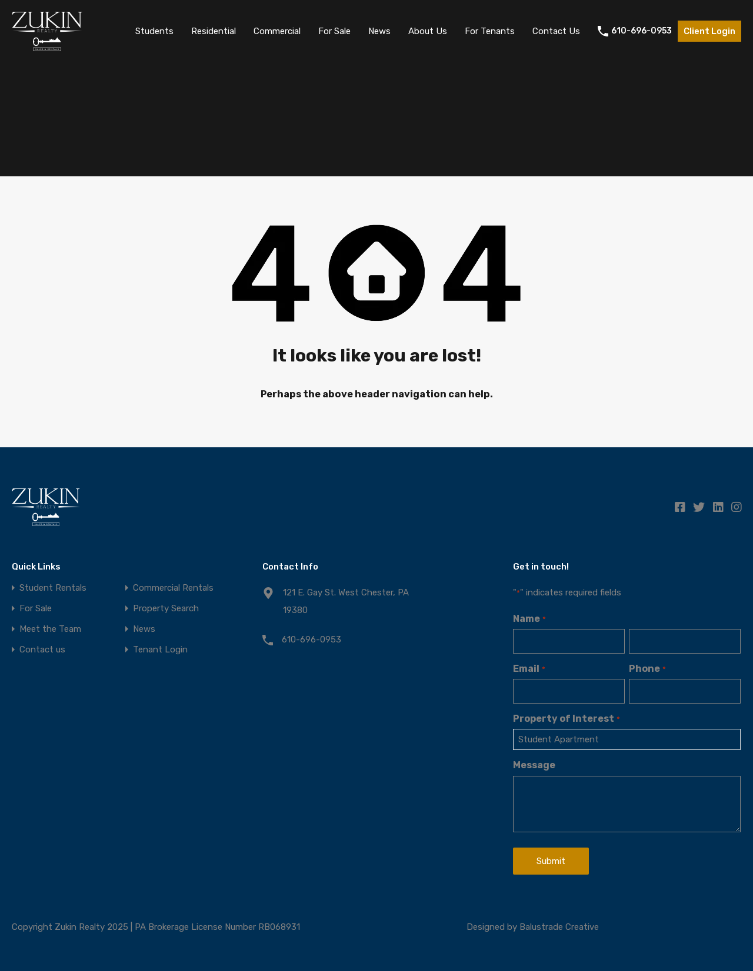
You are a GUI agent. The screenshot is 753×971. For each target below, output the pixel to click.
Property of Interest (566, 718)
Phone (647, 668)
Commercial (277, 31)
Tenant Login (160, 649)
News (379, 31)
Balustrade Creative (559, 927)
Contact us (42, 649)
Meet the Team (50, 629)
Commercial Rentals (173, 588)
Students (154, 31)
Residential (213, 31)
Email (529, 668)
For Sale (334, 31)
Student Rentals (52, 588)
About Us (427, 31)
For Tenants (490, 31)
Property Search (166, 608)
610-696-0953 (641, 31)
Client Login (709, 31)
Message (534, 765)
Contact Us (556, 31)
